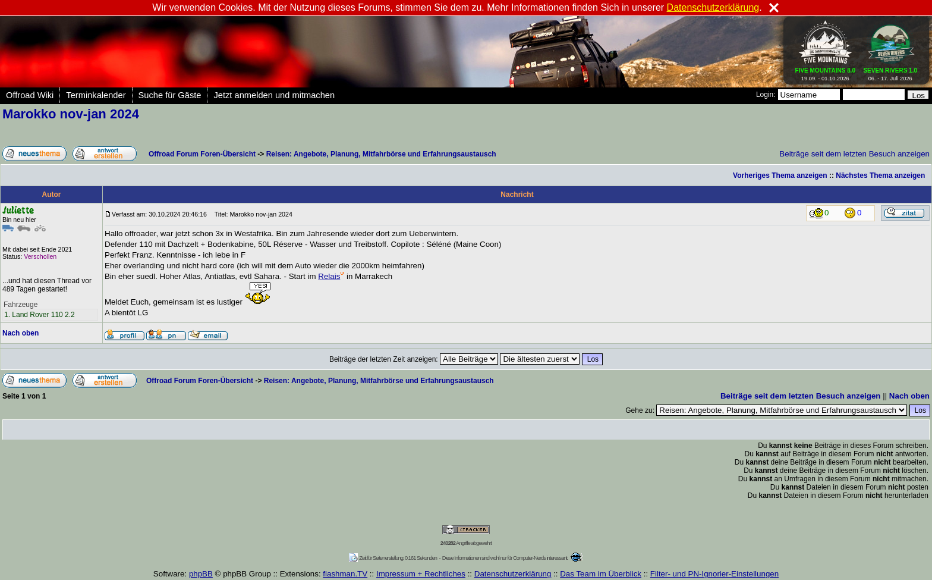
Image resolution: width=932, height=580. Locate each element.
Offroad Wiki (29, 95)
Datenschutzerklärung (513, 573)
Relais (331, 276)
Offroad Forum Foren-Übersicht (202, 154)
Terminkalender (95, 95)
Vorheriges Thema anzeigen (780, 175)
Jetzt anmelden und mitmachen (274, 95)
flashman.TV (345, 573)
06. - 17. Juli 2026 (890, 71)
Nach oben (20, 333)
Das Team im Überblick (600, 573)
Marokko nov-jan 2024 (70, 113)
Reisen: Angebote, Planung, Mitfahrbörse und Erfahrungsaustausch (381, 154)
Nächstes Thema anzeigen (880, 175)
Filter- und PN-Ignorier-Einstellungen (714, 573)
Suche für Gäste (169, 95)
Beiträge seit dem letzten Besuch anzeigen (854, 153)
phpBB (201, 573)
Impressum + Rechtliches (420, 573)
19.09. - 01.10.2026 (825, 71)
